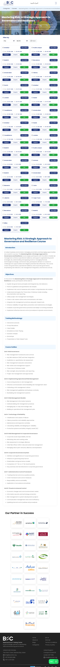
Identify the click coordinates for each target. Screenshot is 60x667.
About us (35, 637)
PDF (24, 54)
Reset (33, 41)
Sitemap (47, 637)
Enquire (15, 54)
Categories (6, 8)
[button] (34, 3)
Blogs (34, 639)
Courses (14, 8)
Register (6, 54)
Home (34, 634)
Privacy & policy (50, 642)
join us (47, 634)
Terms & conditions (51, 639)
